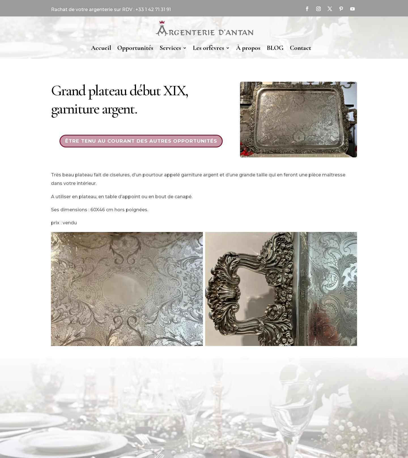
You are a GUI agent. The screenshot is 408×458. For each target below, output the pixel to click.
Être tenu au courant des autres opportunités (141, 141)
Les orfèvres (208, 48)
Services (170, 48)
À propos (248, 48)
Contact (300, 48)
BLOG (275, 48)
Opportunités (135, 48)
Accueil (101, 48)
